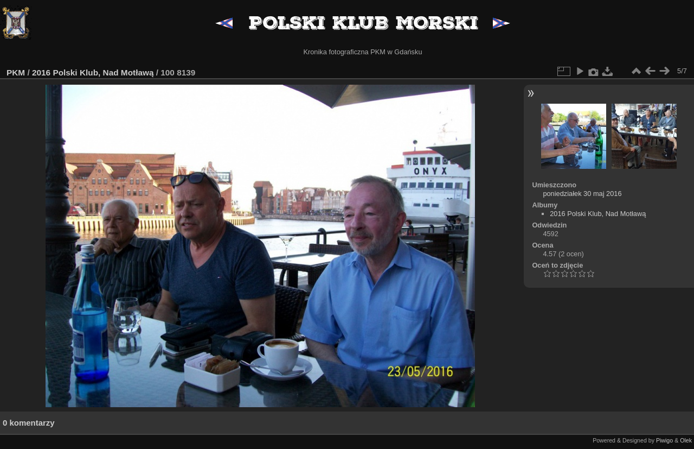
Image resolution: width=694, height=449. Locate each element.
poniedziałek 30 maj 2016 (582, 193)
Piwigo (664, 440)
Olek (686, 440)
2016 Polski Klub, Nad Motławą (92, 72)
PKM (16, 72)
